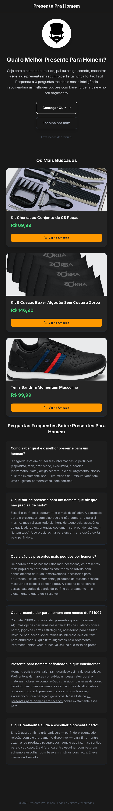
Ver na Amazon (56, 237)
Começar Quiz (57, 108)
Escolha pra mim (56, 123)
